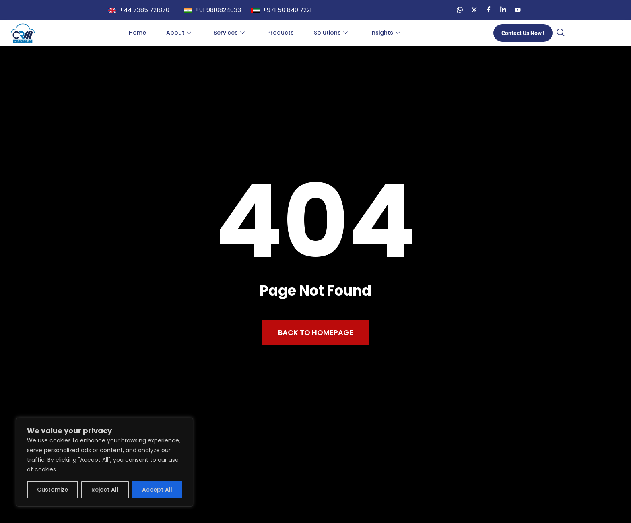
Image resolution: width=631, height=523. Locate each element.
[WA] (460, 10)
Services (229, 33)
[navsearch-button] (561, 33)
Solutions (331, 33)
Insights (385, 33)
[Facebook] (489, 10)
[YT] (517, 10)
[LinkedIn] (503, 10)
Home (137, 33)
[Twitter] (474, 10)
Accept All (157, 490)
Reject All (104, 490)
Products (280, 33)
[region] (104, 462)
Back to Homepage (315, 332)
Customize (52, 490)
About (178, 33)
